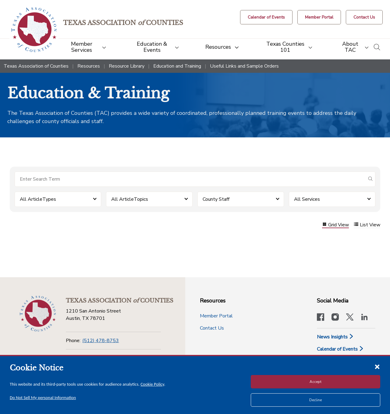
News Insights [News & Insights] (335, 337)
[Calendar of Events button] (266, 17)
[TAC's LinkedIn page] (364, 317)
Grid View (335, 225)
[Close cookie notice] (377, 366)
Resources (88, 66)
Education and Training (177, 66)
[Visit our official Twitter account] (349, 317)
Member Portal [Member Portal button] (216, 316)
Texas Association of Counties (36, 66)
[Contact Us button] (364, 17)
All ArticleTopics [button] (129, 199)
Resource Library (126, 66)
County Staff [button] (216, 199)
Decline (315, 400)
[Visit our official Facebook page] (320, 317)
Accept (315, 381)
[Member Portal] (319, 17)
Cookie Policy (152, 384)
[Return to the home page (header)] (34, 29)
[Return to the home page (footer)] (38, 313)
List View (367, 225)
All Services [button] (307, 199)
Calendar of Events (340, 349)
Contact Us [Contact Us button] (212, 328)
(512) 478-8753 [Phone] (100, 340)
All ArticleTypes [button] (38, 199)
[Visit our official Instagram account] (335, 317)
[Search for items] (190, 179)
